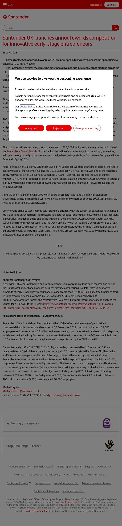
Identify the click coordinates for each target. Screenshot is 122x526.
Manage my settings (87, 128)
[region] (61, 105)
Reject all (58, 128)
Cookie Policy (27, 106)
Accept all (31, 128)
